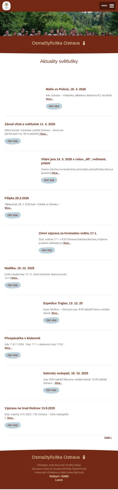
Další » (108, 438)
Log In (59, 480)
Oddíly (65, 476)
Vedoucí (54, 476)
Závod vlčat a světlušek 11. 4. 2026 (30, 124)
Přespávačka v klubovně (22, 338)
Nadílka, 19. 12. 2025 (19, 268)
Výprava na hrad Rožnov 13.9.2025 (30, 409)
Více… (49, 99)
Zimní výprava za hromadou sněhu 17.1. (68, 233)
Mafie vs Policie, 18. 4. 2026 (66, 89)
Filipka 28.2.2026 (17, 198)
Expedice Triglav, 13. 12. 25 (63, 303)
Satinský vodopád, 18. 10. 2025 (65, 374)
